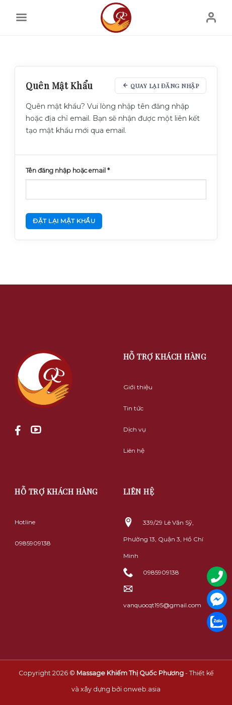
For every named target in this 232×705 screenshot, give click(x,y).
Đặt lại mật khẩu (64, 221)
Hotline (25, 522)
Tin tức (133, 408)
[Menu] (21, 18)
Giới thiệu (137, 387)
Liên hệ (133, 450)
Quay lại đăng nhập (160, 86)
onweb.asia (142, 689)
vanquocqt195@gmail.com (162, 605)
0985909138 (33, 543)
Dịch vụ (134, 429)
